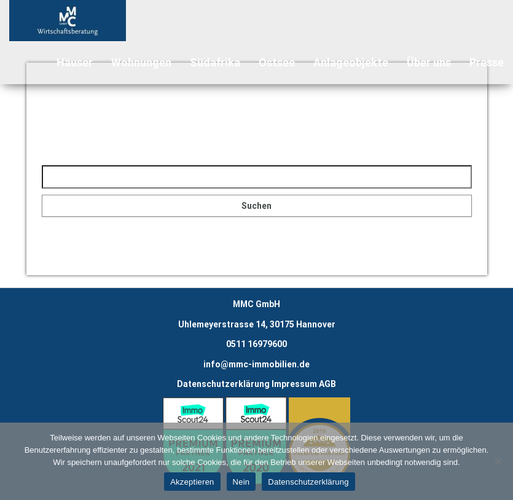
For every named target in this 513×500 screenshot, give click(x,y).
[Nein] (497, 461)
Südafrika (215, 62)
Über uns (429, 62)
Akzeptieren (192, 481)
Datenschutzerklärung (223, 384)
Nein (241, 481)
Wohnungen (141, 62)
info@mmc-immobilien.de (256, 364)
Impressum (294, 384)
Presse (486, 62)
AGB (327, 384)
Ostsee (277, 62)
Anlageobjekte (350, 62)
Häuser (75, 62)
